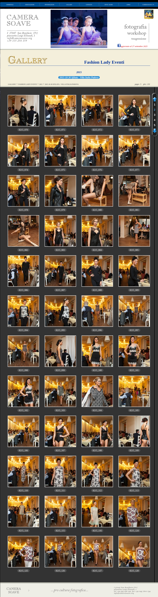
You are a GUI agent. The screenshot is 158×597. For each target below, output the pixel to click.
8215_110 (23, 490)
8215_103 (60, 410)
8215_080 (97, 210)
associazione (29, 4)
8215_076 (97, 170)
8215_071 (60, 130)
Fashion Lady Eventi (104, 62)
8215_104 (97, 410)
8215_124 (134, 530)
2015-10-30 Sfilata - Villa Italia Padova (79, 77)
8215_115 (60, 530)
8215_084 (97, 250)
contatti (89, 4)
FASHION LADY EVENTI (27, 84)
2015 (79, 72)
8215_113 (134, 490)
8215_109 (134, 450)
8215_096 (97, 330)
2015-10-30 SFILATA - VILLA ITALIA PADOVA (62, 84)
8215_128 (134, 571)
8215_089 (134, 290)
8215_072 (97, 130)
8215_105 (134, 410)
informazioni (49, 4)
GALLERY (12, 84)
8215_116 (97, 530)
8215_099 (60, 370)
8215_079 (60, 210)
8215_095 (60, 330)
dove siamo (109, 4)
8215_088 (97, 290)
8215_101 (134, 370)
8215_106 (23, 450)
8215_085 (134, 250)
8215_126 (60, 571)
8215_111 (60, 490)
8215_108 (97, 450)
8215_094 (23, 330)
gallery (69, 4)
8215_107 (60, 450)
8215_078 (23, 210)
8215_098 (23, 370)
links (128, 4)
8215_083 (60, 250)
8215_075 (60, 170)
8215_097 (134, 330)
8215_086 (23, 290)
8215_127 (97, 571)
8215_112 (97, 490)
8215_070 (23, 130)
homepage (9, 4)
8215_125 (23, 571)
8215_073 (134, 130)
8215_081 (134, 210)
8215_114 (23, 530)
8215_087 (60, 290)
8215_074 (23, 170)
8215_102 (23, 410)
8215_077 (134, 170)
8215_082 (23, 250)
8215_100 (97, 370)
